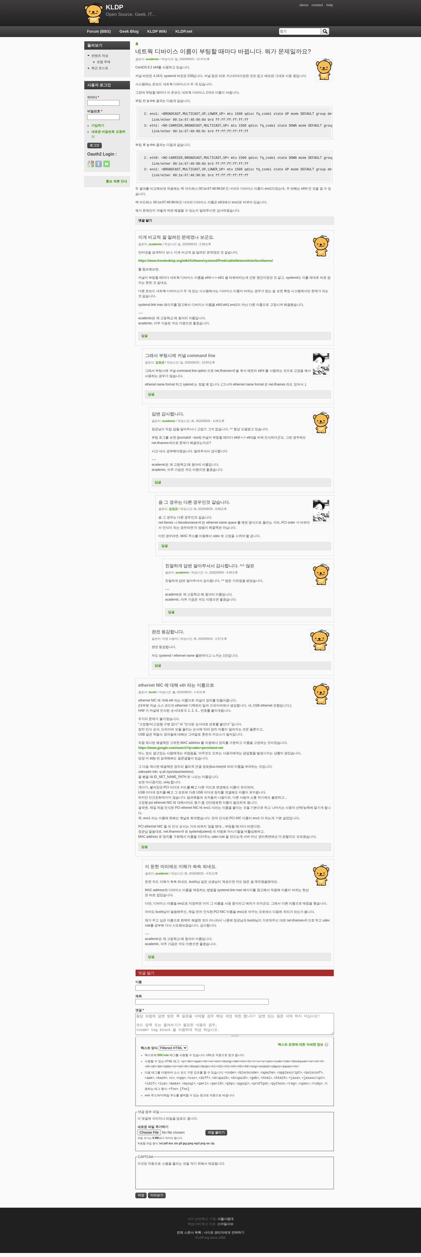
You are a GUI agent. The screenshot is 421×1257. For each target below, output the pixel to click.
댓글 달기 (145, 220)
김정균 (159, 362)
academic (152, 59)
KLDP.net (183, 31)
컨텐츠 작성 (99, 56)
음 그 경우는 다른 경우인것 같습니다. (194, 502)
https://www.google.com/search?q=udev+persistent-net (180, 748)
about (303, 5)
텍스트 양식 (150, 1052)
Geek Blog (129, 31)
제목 (138, 996)
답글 (144, 336)
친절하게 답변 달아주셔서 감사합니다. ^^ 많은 (209, 566)
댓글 (139, 1010)
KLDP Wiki (157, 31)
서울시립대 (225, 1223)
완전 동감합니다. (168, 632)
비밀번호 (94, 111)
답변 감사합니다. (168, 414)
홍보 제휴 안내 (116, 181)
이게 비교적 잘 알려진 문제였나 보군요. (176, 237)
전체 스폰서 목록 (189, 1236)
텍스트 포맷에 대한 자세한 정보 (300, 1048)
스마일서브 (225, 1228)
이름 (138, 982)
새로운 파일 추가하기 (152, 1131)
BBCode (163, 1059)
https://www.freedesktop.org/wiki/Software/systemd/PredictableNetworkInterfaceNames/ (205, 261)
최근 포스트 (99, 68)
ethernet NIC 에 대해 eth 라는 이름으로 (176, 685)
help (329, 5)
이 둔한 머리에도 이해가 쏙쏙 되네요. (180, 866)
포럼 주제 (103, 62)
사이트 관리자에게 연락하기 (224, 1236)
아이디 (93, 97)
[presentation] (178, 1180)
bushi (153, 692)
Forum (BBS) (99, 31)
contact (317, 5)
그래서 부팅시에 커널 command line (180, 355)
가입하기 (97, 125)
